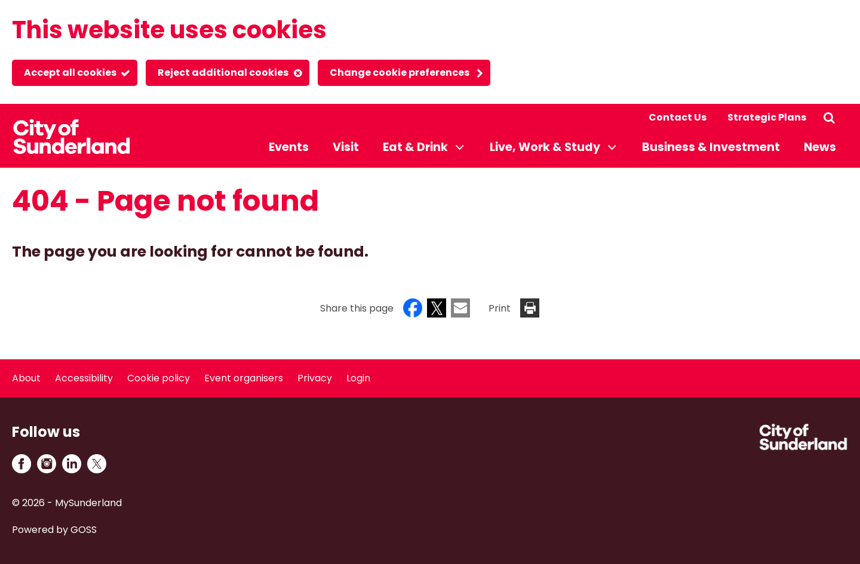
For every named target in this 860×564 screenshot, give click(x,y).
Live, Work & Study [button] (545, 147)
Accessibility (84, 378)
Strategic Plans (766, 117)
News (820, 147)
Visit (346, 147)
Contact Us (678, 117)
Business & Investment (711, 147)
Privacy (314, 378)
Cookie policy (158, 378)
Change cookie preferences (399, 72)
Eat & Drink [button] (415, 147)
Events (289, 147)
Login (358, 378)
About (26, 378)
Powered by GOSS (54, 530)
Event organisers (243, 378)
